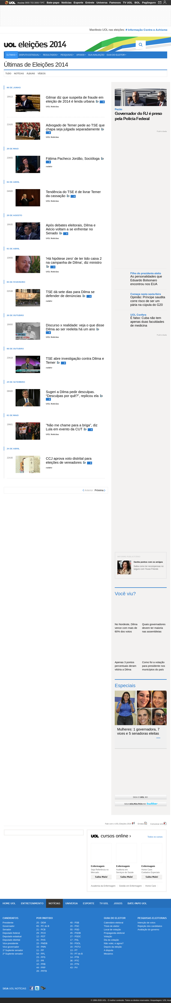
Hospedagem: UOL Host (160, 1000)
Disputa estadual (29, 55)
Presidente (8, 922)
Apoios (81, 55)
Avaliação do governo (148, 929)
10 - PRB (41, 964)
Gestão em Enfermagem (130, 886)
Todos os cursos (155, 837)
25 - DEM (41, 922)
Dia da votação (111, 940)
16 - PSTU (75, 946)
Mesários (108, 953)
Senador (7, 929)
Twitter (37, 988)
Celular (43, 988)
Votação (108, 936)
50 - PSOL (75, 943)
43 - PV (74, 967)
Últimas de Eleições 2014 (36, 64)
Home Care (150, 886)
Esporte (78, 2)
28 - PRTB (41, 971)
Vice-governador (11, 946)
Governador (9, 926)
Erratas (141, 824)
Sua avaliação (96, 55)
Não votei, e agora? (113, 943)
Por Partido (44, 918)
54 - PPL (40, 953)
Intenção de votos (146, 922)
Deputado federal (11, 933)
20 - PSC (74, 926)
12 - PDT (40, 936)
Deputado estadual (12, 936)
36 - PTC (74, 960)
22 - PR (40, 960)
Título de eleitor (111, 926)
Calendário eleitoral (113, 922)
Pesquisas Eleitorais (152, 918)
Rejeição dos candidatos (150, 926)
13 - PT (74, 950)
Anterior (88, 490)
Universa (101, 2)
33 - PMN (41, 946)
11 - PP (40, 950)
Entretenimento (32, 903)
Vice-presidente (10, 943)
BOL (137, 2)
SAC (42, 2)
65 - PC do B (42, 926)
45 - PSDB (75, 933)
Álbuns (31, 73)
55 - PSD (74, 929)
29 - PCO (41, 933)
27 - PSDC (75, 936)
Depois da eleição (113, 946)
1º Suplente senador (13, 950)
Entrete (89, 2)
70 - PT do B (76, 953)
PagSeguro (149, 2)
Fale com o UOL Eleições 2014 (118, 824)
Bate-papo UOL (137, 903)
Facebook (32, 988)
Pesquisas (67, 55)
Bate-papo (53, 2)
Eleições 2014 (42, 44)
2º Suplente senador (13, 953)
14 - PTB (74, 957)
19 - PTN (74, 964)
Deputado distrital (11, 940)
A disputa (108, 950)
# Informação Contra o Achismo (146, 29)
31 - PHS (41, 940)
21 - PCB (41, 929)
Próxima (99, 490)
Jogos (118, 903)
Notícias (66, 2)
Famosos (115, 2)
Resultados (50, 55)
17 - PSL (74, 940)
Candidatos (10, 918)
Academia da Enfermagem (103, 886)
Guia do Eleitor (114, 918)
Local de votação (112, 929)
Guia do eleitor (116, 55)
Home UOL (9, 903)
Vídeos (42, 73)
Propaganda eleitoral (114, 933)
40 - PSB (74, 922)
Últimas (11, 55)
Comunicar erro (156, 824)
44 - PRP (41, 967)
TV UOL (127, 2)
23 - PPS (40, 957)
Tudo (8, 73)
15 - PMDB (41, 943)
